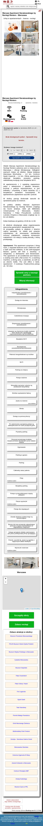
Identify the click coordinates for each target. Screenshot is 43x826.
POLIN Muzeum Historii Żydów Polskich (21, 644)
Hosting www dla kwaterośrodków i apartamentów (13, 807)
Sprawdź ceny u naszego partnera (27, 274)
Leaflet (27, 609)
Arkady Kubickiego (21, 779)
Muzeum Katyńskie (21, 668)
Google (36, 816)
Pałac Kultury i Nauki (21, 684)
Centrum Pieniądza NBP (21, 771)
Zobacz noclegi (21, 625)
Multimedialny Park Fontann (21, 731)
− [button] (5, 582)
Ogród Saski (21, 700)
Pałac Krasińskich (21, 676)
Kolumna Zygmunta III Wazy (21, 755)
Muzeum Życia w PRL (21, 787)
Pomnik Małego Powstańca (21, 715)
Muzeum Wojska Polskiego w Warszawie (21, 652)
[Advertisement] (21, 76)
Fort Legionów (21, 692)
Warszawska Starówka (21, 747)
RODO (13, 823)
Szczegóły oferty (21, 616)
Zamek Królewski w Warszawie (21, 763)
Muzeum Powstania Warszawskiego (21, 636)
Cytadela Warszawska (21, 660)
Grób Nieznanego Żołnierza (21, 723)
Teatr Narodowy (21, 708)
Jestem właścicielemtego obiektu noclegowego (13, 801)
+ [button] (5, 579)
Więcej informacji (26, 281)
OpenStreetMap (35, 609)
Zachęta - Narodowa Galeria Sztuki (21, 739)
